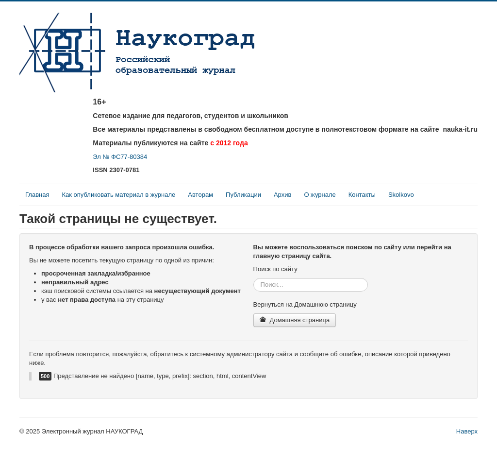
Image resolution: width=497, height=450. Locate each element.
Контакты (362, 194)
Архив (282, 194)
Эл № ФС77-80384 (120, 156)
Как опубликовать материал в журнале (118, 194)
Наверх (467, 431)
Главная (37, 194)
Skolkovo (401, 194)
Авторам (200, 194)
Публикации (243, 194)
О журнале (319, 194)
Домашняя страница (295, 320)
